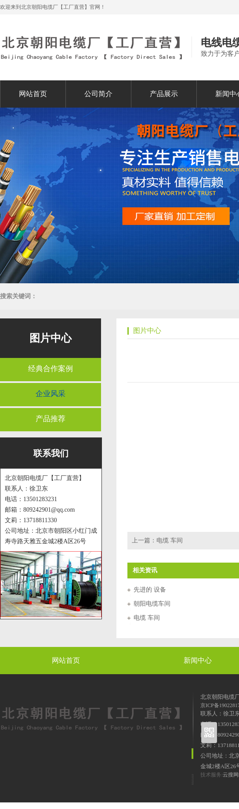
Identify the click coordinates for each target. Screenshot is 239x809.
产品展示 (164, 94)
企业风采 (50, 394)
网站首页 (33, 94)
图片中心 (50, 338)
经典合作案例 (50, 369)
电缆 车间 (169, 540)
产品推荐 (50, 419)
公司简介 (98, 94)
